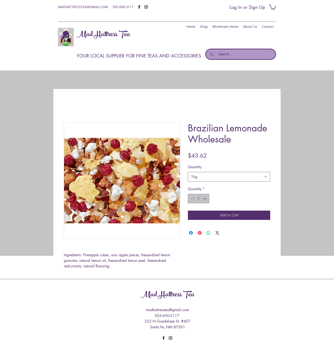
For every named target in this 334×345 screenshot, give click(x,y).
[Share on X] (217, 233)
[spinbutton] (198, 198)
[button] (272, 7)
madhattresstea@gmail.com (167, 309)
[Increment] (205, 198)
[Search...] (242, 54)
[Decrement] (192, 198)
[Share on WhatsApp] (208, 233)
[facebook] (139, 7)
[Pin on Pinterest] (199, 233)
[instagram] (146, 7)
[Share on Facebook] (191, 233)
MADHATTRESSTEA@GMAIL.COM (83, 7)
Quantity (195, 167)
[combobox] (229, 177)
